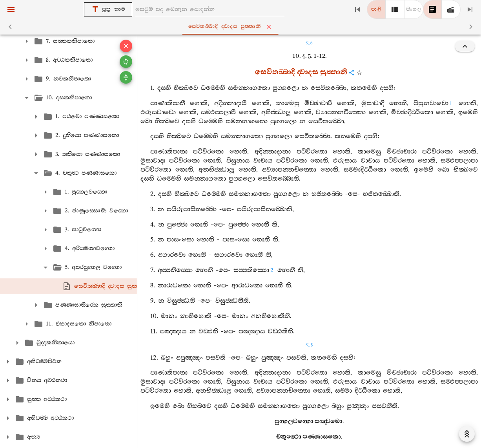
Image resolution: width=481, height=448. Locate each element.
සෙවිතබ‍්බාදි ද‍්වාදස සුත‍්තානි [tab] (242, 26)
